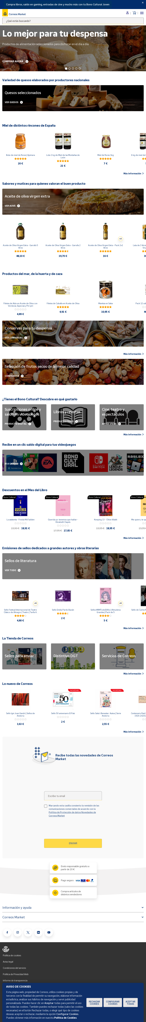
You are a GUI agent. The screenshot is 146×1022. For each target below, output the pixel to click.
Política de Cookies (65, 1017)
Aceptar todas (130, 1002)
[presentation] (70, 829)
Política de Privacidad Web (15, 974)
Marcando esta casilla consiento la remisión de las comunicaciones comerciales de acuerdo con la (74, 810)
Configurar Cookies (112, 1002)
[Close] (143, 2)
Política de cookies (12, 955)
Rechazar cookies (94, 1002)
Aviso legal (8, 961)
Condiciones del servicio (14, 968)
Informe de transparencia (15, 980)
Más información (133, 173)
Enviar (73, 843)
